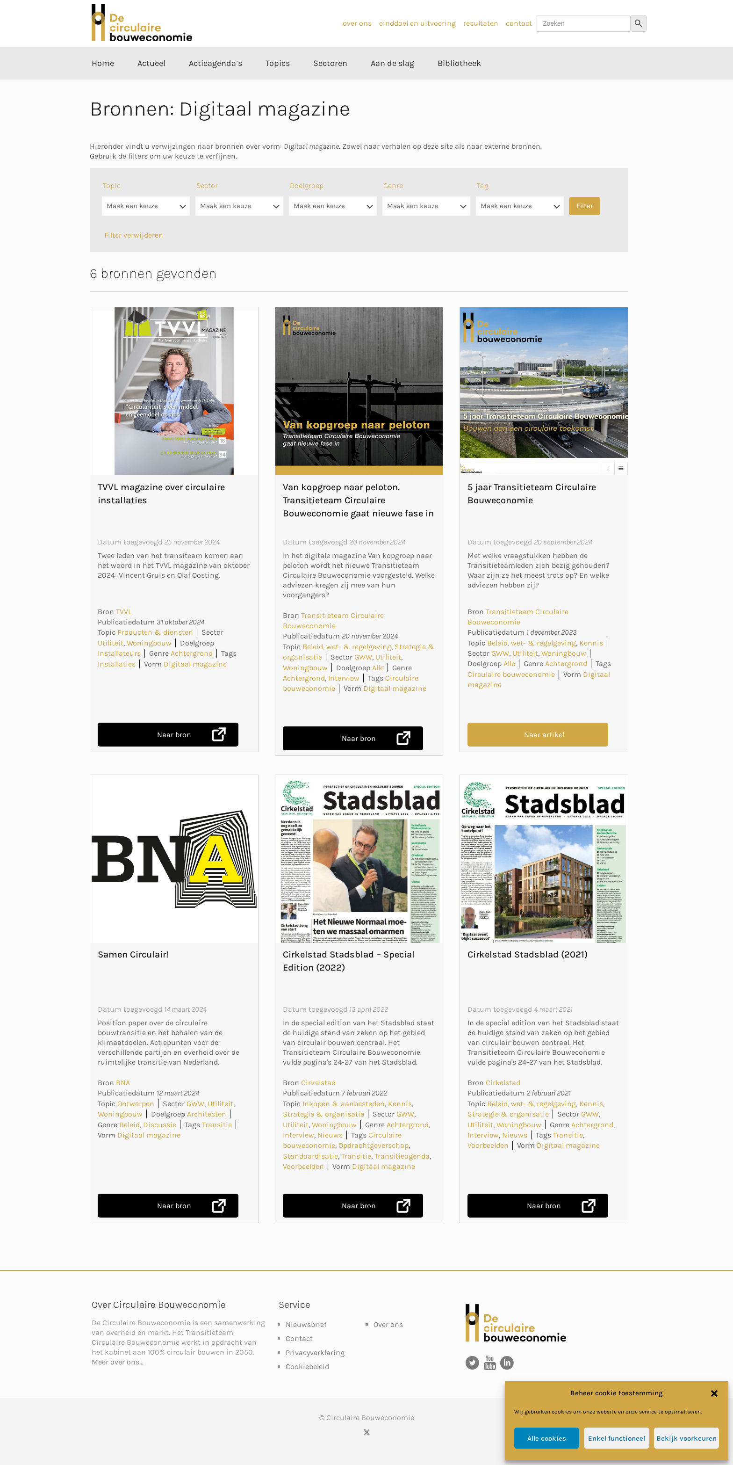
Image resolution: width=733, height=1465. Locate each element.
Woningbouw (149, 642)
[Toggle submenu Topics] (277, 84)
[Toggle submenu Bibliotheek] (459, 84)
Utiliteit (110, 642)
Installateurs (119, 653)
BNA (123, 1082)
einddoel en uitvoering (417, 23)
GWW (363, 657)
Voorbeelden (303, 1166)
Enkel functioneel (616, 1438)
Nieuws (330, 1135)
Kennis (591, 642)
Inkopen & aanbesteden (343, 1103)
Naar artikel (544, 734)
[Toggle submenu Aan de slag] (392, 84)
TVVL (123, 611)
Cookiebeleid (307, 1366)
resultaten (480, 23)
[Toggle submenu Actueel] (151, 84)
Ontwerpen (135, 1103)
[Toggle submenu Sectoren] (330, 84)
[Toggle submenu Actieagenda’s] (216, 84)
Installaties (117, 664)
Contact (299, 1338)
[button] (714, 1393)
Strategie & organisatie (323, 1114)
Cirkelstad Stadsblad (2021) (527, 954)
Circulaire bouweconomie (511, 674)
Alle (378, 667)
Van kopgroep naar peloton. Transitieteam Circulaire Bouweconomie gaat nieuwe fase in (358, 500)
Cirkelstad (318, 1082)
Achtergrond (192, 653)
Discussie (159, 1124)
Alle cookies (546, 1438)
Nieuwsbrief (306, 1324)
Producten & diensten (155, 632)
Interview (343, 678)
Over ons (388, 1324)
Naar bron (174, 734)
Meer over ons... (118, 1361)
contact (519, 23)
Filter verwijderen (133, 235)
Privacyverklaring (315, 1352)
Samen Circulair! (133, 954)
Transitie (217, 1124)
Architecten (206, 1114)
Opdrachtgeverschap (373, 1145)
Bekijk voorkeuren (686, 1438)
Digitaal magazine (195, 664)
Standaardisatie (310, 1156)
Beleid (129, 1124)
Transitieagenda (402, 1156)
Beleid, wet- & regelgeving (346, 646)
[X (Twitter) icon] (366, 1432)
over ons (357, 23)
